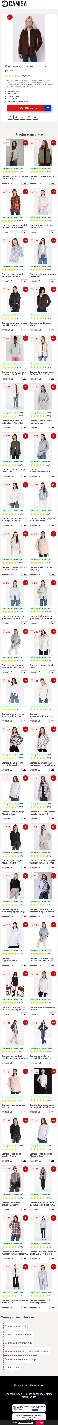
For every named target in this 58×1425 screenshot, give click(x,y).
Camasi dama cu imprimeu (18, 1342)
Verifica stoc (35, 108)
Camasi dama (12, 1367)
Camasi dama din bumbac (18, 1334)
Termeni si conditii (13, 1393)
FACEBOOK (21, 1385)
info (24, 183)
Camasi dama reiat (14, 1350)
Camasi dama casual (38, 1350)
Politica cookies (28, 1396)
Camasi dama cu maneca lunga (20, 1359)
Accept (40, 1422)
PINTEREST (36, 1385)
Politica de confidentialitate (38, 1393)
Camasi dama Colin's (15, 1326)
